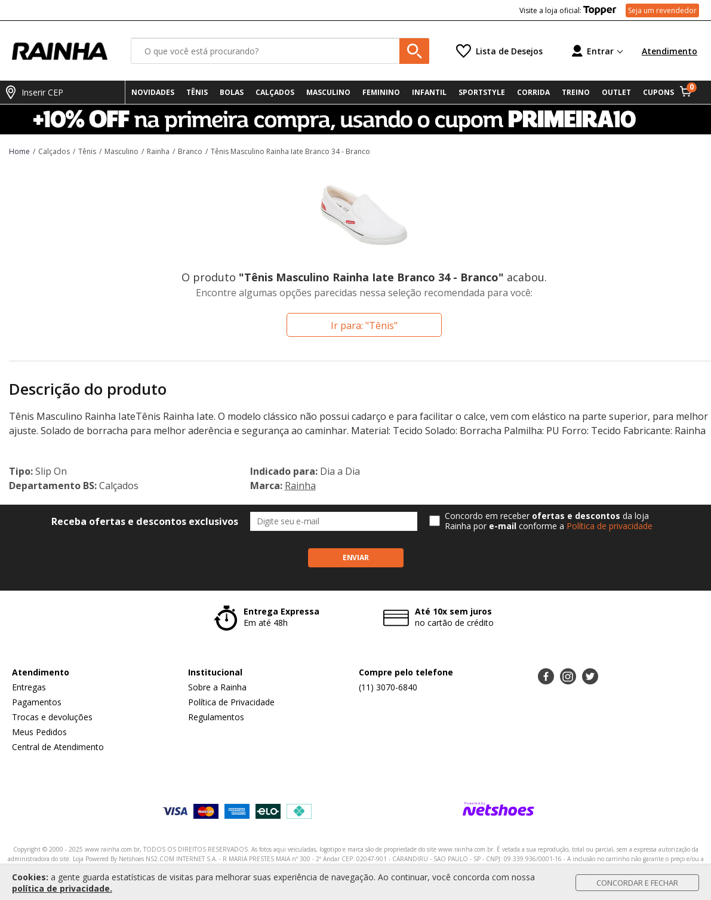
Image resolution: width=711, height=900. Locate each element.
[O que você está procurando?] (280, 51)
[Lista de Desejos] (499, 51)
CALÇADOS (275, 92)
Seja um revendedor (662, 10)
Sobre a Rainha (217, 687)
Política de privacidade (609, 526)
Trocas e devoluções (52, 717)
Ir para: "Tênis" (364, 325)
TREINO (576, 92)
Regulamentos (216, 717)
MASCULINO (328, 92)
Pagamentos (36, 702)
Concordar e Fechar (637, 882)
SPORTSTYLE (481, 92)
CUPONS (658, 92)
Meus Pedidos (39, 732)
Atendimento (669, 51)
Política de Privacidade (231, 702)
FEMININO (381, 92)
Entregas (29, 687)
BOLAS (232, 92)
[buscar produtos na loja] (414, 51)
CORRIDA (533, 92)
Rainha (300, 485)
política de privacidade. (62, 888)
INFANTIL (429, 92)
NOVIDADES (152, 92)
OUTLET (616, 92)
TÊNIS (197, 92)
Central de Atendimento (58, 746)
